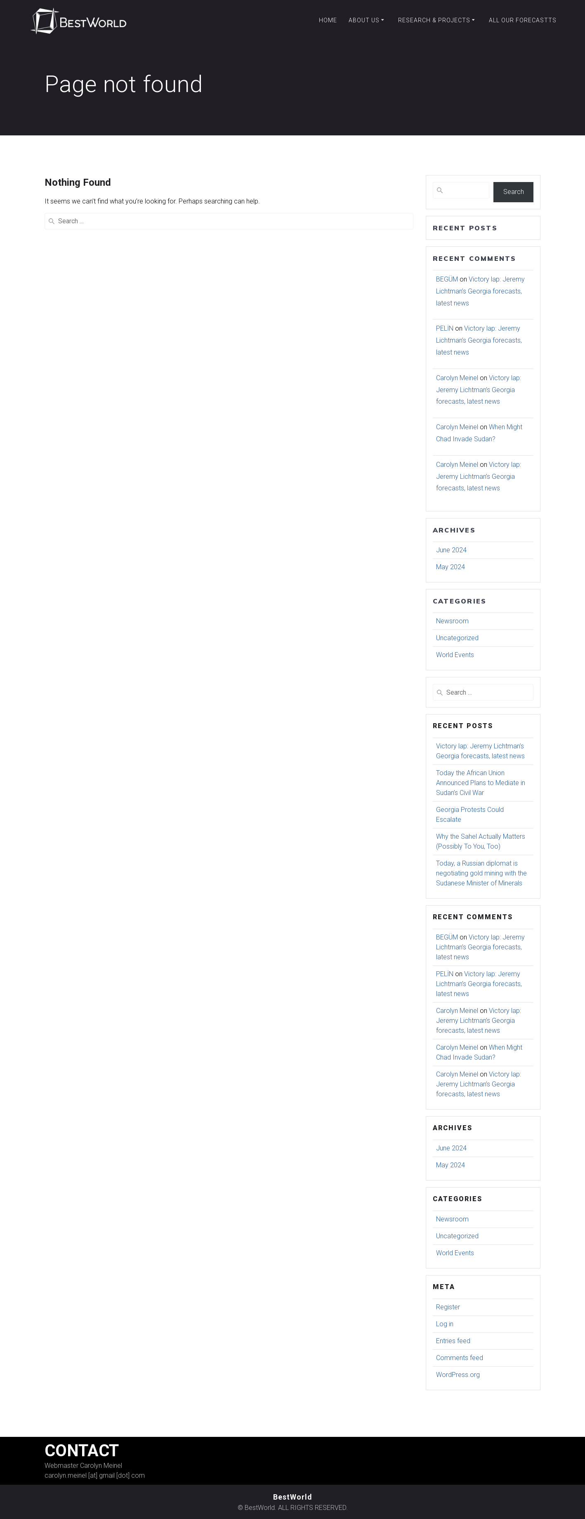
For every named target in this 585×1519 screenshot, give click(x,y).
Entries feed (453, 1341)
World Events (455, 655)
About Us (364, 20)
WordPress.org (458, 1375)
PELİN (444, 328)
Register (448, 1307)
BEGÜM (447, 279)
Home (328, 20)
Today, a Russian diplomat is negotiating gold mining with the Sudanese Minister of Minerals (481, 873)
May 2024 (450, 567)
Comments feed (459, 1358)
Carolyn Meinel (457, 378)
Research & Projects (434, 20)
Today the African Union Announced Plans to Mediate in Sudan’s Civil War (480, 783)
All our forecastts (523, 20)
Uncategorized (457, 638)
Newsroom (452, 621)
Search (513, 192)
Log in (444, 1324)
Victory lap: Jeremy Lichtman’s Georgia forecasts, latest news (480, 291)
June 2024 (451, 550)
